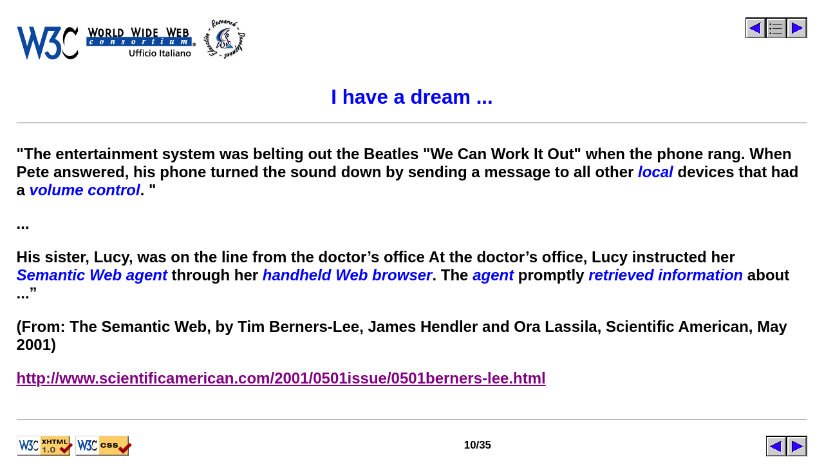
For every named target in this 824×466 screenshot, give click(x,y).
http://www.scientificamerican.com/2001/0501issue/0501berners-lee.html (281, 378)
